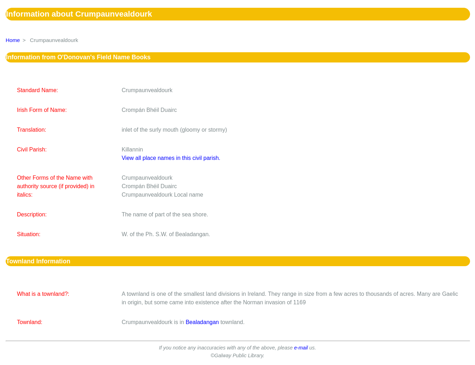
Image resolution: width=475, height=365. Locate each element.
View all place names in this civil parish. (171, 158)
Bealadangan (202, 322)
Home (13, 40)
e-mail (301, 348)
